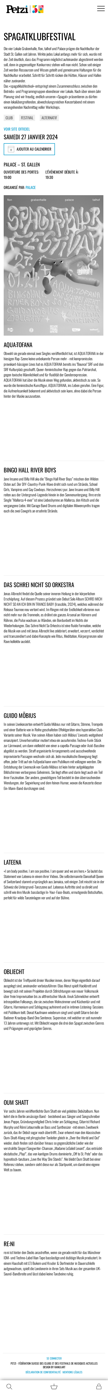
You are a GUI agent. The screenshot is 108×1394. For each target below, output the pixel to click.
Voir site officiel (17, 129)
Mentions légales (72, 1372)
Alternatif (49, 117)
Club (9, 117)
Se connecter (54, 1358)
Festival (27, 117)
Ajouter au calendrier (29, 149)
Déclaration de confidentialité (43, 1372)
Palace (31, 187)
